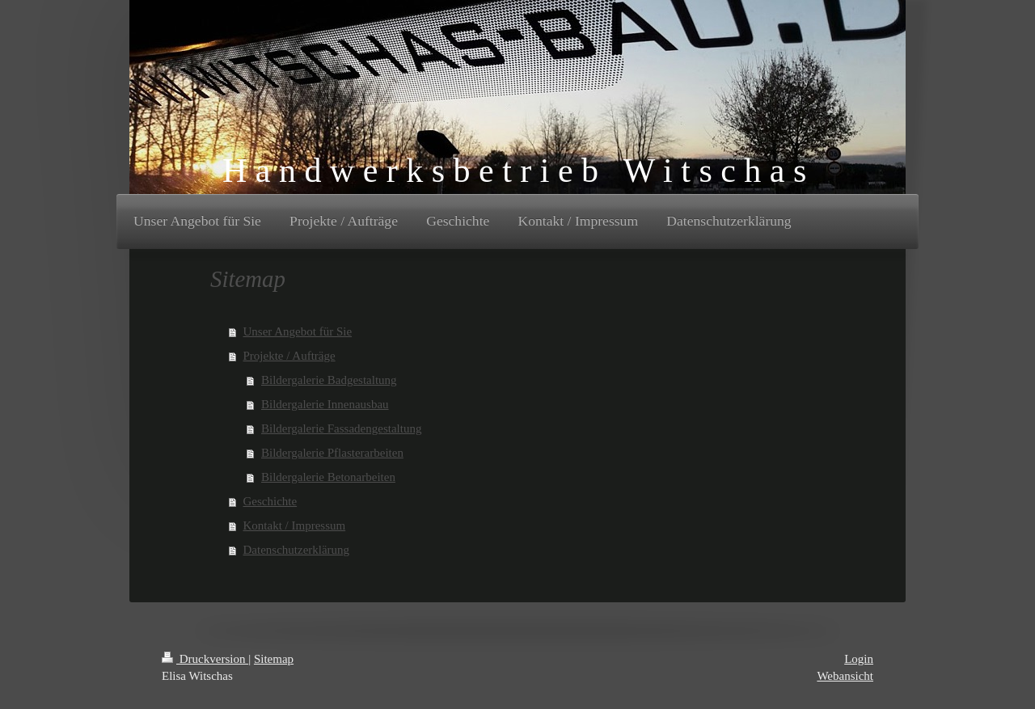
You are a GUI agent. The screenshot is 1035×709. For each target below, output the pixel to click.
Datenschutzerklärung (296, 549)
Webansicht (845, 675)
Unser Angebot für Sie (298, 331)
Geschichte (270, 501)
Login (858, 658)
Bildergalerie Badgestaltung (329, 379)
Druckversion (205, 658)
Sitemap (274, 658)
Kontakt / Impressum (294, 525)
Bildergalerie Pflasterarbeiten (332, 452)
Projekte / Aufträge (289, 355)
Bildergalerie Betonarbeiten (328, 477)
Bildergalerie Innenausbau (325, 404)
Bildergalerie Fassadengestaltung (341, 428)
